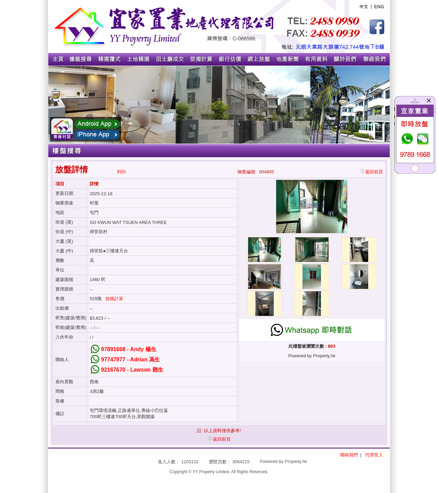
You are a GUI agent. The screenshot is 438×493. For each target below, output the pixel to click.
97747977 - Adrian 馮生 (130, 359)
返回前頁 (371, 171)
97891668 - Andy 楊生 (128, 349)
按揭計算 (114, 298)
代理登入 (374, 454)
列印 (121, 171)
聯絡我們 (349, 454)
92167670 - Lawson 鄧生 (132, 370)
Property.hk (296, 461)
